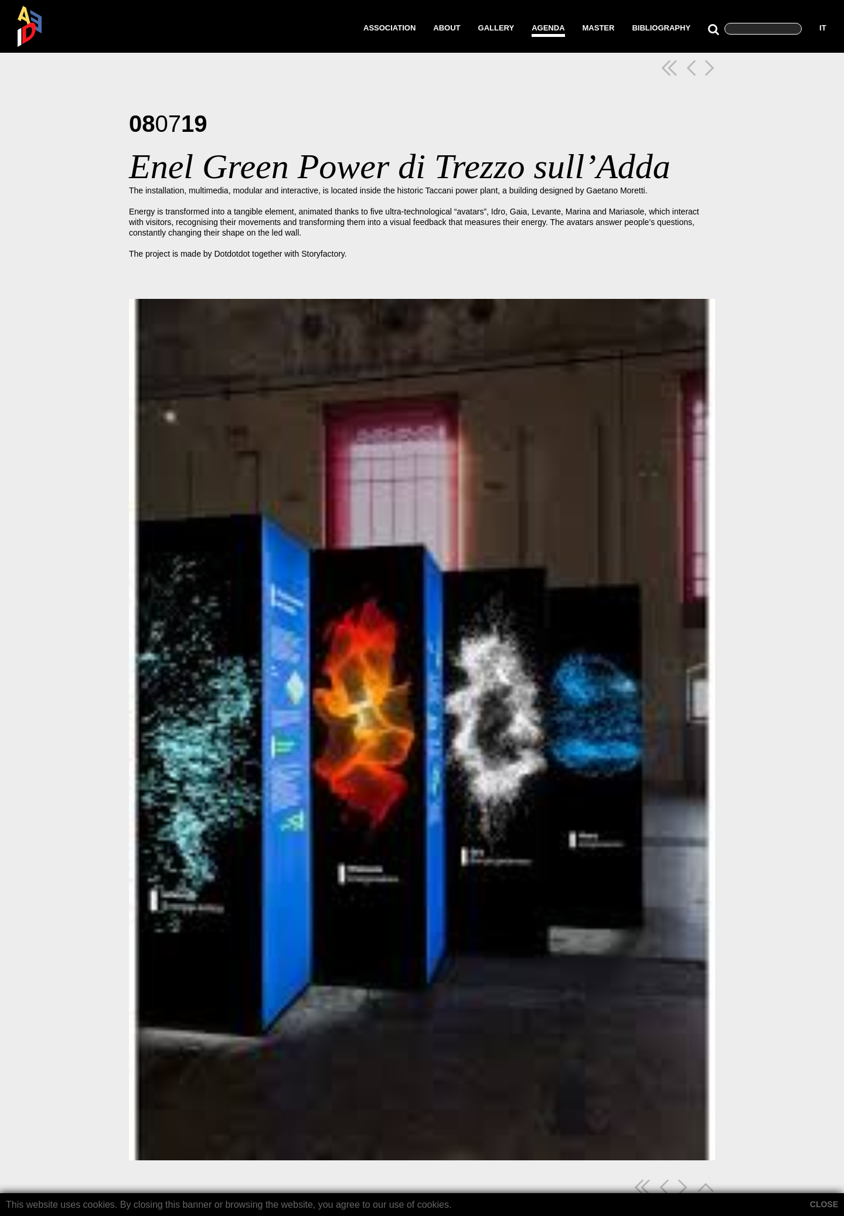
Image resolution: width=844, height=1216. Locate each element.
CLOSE (824, 1204)
